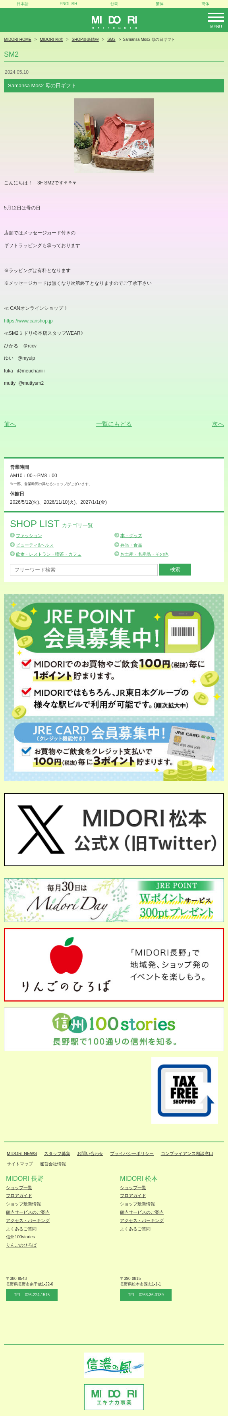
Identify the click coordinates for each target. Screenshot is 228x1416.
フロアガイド (19, 1195)
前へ (10, 423)
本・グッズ (131, 535)
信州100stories (20, 1236)
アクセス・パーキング (28, 1220)
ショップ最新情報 (23, 1203)
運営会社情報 (53, 1163)
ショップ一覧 (19, 1187)
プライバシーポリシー (132, 1153)
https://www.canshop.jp (28, 321)
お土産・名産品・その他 (144, 554)
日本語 (23, 4)
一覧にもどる (114, 423)
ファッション (29, 535)
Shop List (51, 523)
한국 (114, 4)
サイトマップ (20, 1163)
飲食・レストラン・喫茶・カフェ (48, 554)
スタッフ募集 (57, 1153)
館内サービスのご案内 (28, 1212)
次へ (218, 423)
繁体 (160, 4)
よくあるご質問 (21, 1228)
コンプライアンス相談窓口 (187, 1153)
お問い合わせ (90, 1153)
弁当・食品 (131, 545)
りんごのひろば (21, 1245)
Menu (216, 27)
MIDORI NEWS (22, 1153)
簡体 (205, 4)
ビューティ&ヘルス (35, 545)
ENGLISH (68, 4)
